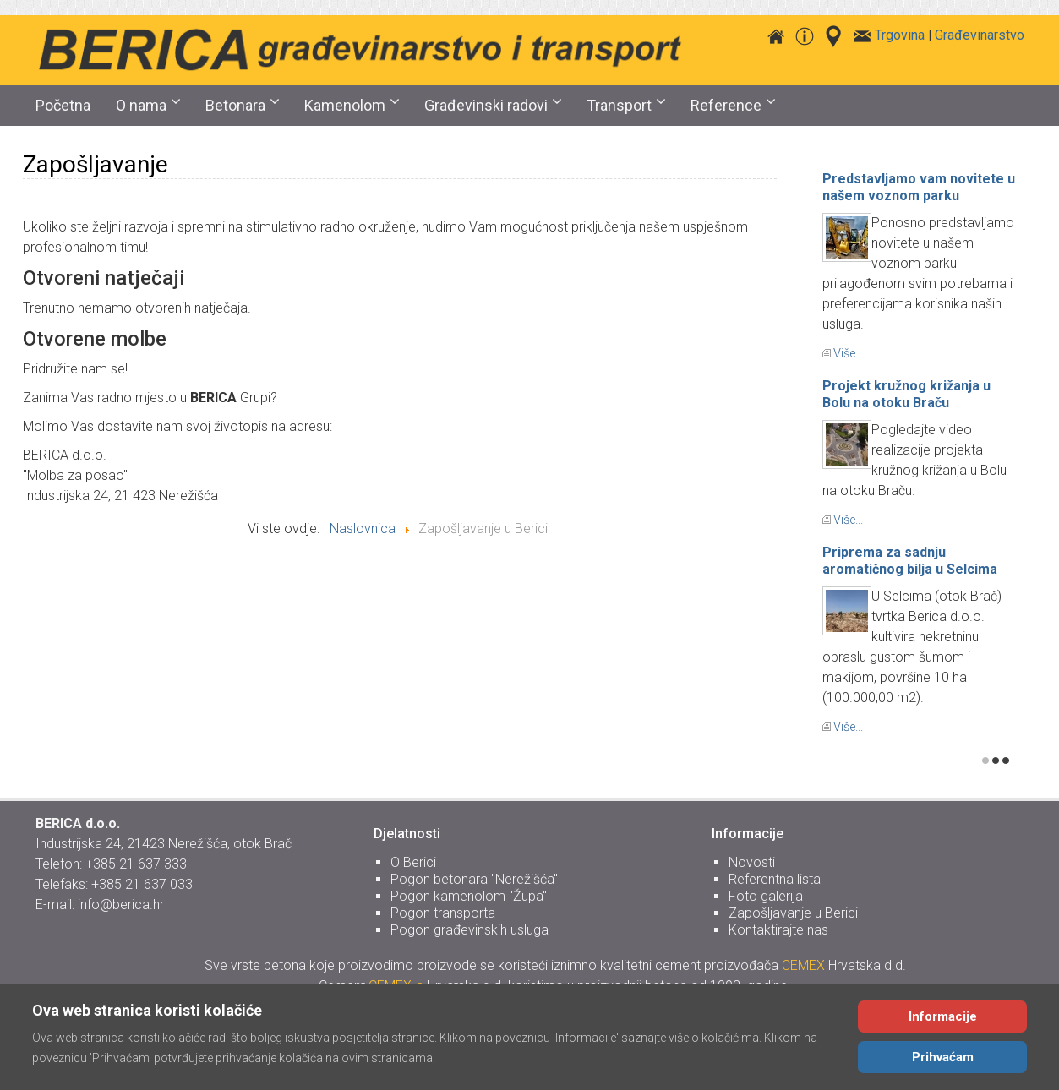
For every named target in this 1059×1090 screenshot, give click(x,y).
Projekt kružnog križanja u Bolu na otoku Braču (906, 394)
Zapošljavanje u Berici (793, 913)
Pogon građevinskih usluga (469, 930)
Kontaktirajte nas (778, 930)
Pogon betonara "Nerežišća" (474, 879)
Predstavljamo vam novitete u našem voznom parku (918, 187)
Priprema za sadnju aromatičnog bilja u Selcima (909, 560)
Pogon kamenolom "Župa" (468, 896)
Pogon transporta (442, 913)
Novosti (752, 862)
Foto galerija (766, 896)
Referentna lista (775, 879)
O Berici (413, 862)
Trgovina (900, 35)
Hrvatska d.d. (844, 965)
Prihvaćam (943, 1057)
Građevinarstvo (979, 35)
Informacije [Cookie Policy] (943, 1016)
